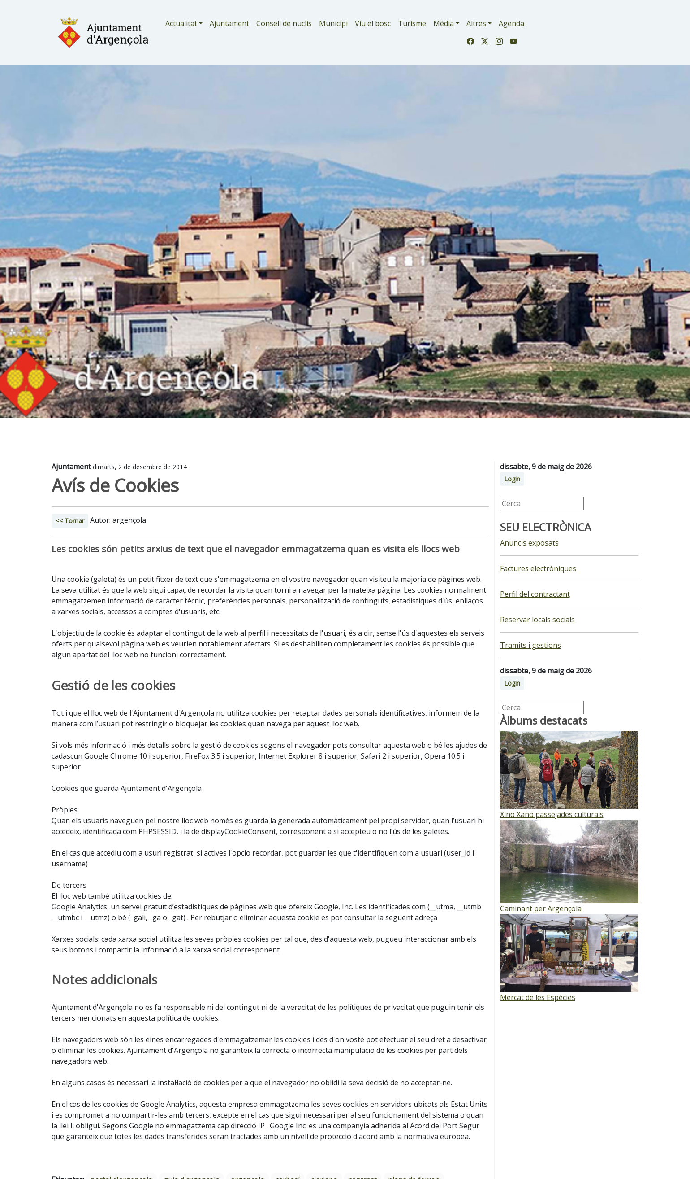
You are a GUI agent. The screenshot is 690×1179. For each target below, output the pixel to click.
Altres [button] (476, 23)
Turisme (412, 23)
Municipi (333, 23)
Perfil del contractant (535, 594)
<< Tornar (70, 520)
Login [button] (512, 479)
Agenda (511, 23)
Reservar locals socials (537, 619)
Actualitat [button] (181, 23)
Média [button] (443, 23)
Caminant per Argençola (541, 908)
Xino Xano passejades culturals (552, 814)
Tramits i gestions (530, 645)
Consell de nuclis (284, 23)
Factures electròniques (538, 568)
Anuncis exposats (529, 543)
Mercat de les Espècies (537, 997)
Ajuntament (229, 23)
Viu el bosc (373, 23)
